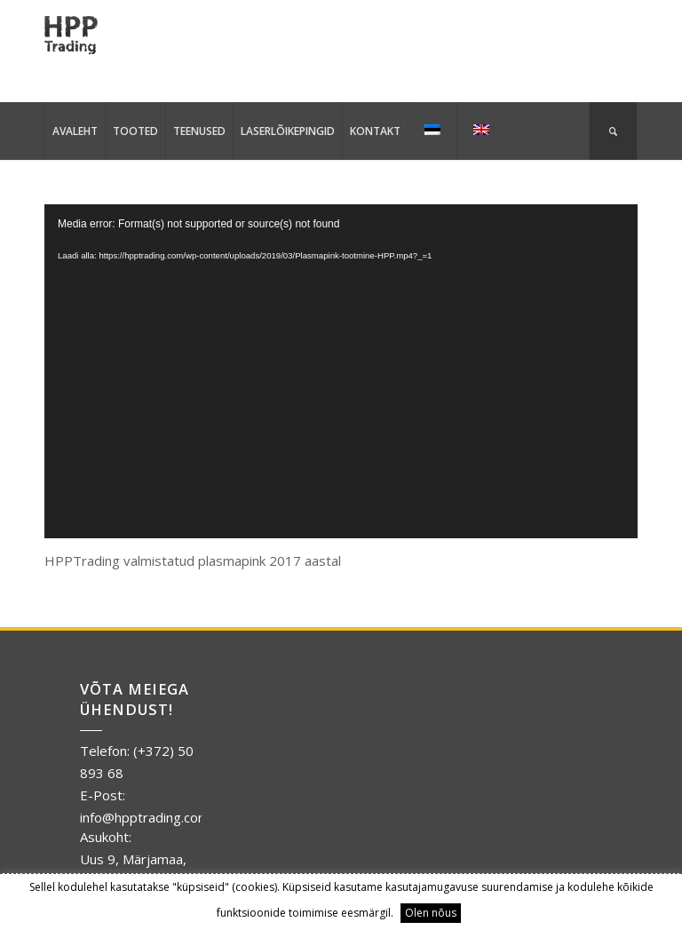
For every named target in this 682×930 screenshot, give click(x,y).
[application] (341, 371)
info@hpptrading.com (145, 817)
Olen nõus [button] (430, 912)
